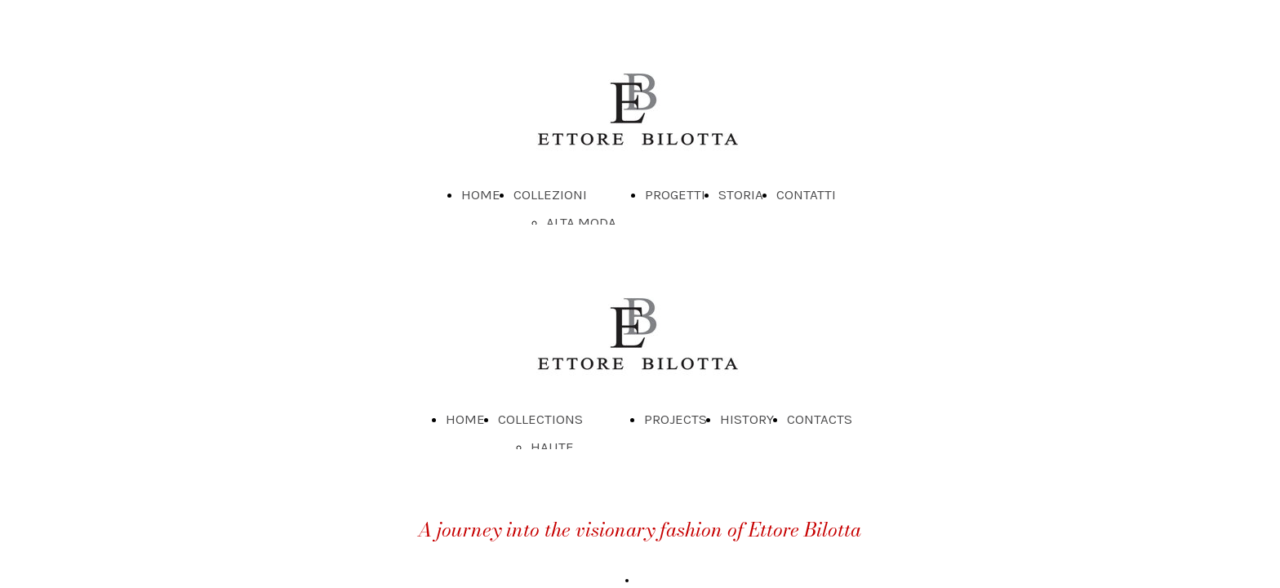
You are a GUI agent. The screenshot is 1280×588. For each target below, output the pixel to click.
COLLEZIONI (550, 194)
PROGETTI (675, 194)
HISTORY (747, 419)
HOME (480, 194)
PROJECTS (675, 419)
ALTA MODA (581, 222)
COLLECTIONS (540, 419)
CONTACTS (819, 419)
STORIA (740, 194)
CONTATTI (806, 194)
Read (651, 580)
